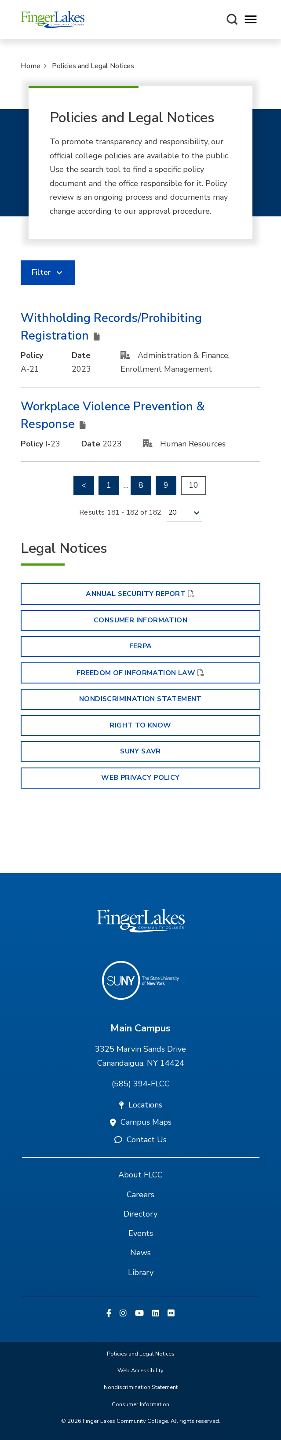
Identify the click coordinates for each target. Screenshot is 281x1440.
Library (140, 1272)
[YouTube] (139, 1314)
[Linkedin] (155, 1314)
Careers (140, 1194)
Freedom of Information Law (136, 673)
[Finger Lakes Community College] (52, 19)
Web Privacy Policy (140, 777)
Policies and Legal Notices (93, 66)
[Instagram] (123, 1314)
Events (140, 1233)
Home (30, 66)
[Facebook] (108, 1314)
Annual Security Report (136, 594)
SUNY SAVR (140, 751)
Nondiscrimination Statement (140, 699)
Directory (140, 1214)
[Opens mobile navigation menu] (250, 19)
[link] (48, 272)
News (140, 1252)
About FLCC (140, 1175)
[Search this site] (232, 19)
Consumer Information (140, 620)
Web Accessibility (140, 1370)
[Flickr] (171, 1314)
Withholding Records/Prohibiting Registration (111, 327)
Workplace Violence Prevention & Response (113, 415)
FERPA (140, 646)
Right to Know (140, 725)
